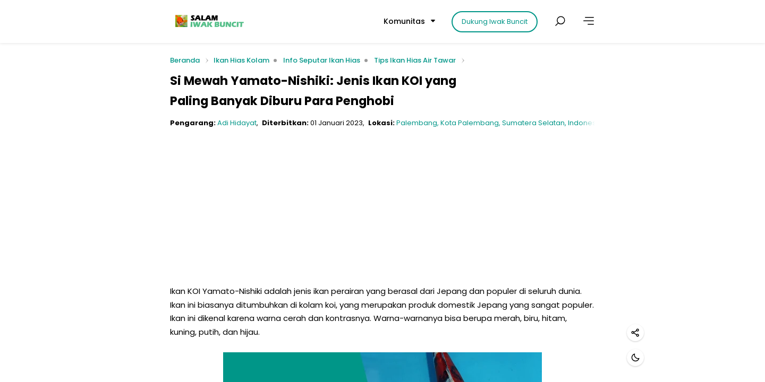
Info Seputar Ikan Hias (321, 60)
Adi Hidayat (237, 123)
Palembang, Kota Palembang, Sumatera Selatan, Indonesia (499, 123)
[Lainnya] (588, 21)
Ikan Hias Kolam (241, 60)
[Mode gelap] (635, 357)
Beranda (185, 60)
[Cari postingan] (560, 21)
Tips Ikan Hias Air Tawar (415, 60)
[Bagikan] (635, 332)
